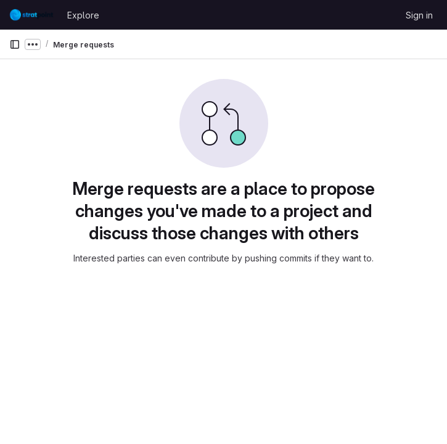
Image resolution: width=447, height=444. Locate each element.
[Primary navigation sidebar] (15, 44)
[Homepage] (32, 15)
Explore (83, 15)
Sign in (419, 15)
